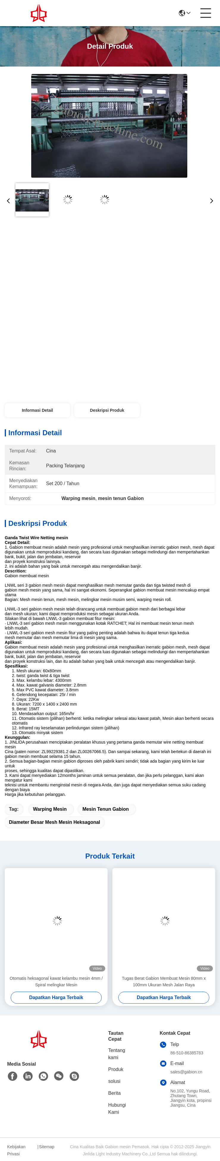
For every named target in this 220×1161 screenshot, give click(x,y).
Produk (115, 1069)
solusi (114, 1081)
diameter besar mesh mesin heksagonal (54, 822)
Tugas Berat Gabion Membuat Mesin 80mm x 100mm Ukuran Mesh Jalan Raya (164, 981)
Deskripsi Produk (107, 410)
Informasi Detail (37, 410)
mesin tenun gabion (105, 809)
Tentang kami (116, 1054)
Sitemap (46, 1146)
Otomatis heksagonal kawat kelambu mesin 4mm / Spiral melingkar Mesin (56, 981)
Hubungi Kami (117, 1108)
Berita (114, 1093)
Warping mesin (50, 809)
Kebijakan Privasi (16, 1150)
